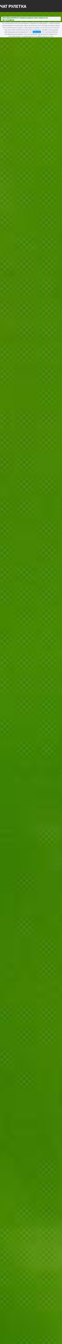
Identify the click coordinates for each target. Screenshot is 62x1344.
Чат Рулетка (13, 6)
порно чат (37, 32)
